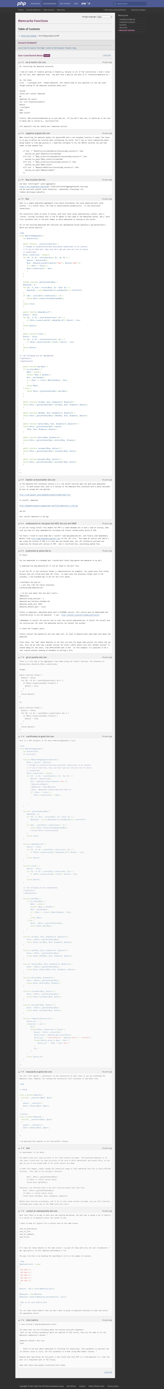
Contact (82, 1386)
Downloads (35, 3)
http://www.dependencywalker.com (45, 539)
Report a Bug (70, 48)
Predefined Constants (127, 22)
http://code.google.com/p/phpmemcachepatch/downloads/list (44, 495)
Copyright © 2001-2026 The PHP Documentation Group (41, 1386)
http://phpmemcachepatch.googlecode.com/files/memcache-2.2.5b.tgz (48, 506)
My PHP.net (71, 1386)
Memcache (61, 10)
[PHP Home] (21, 3)
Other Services (49, 10)
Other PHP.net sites (96, 1386)
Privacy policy (113, 1386)
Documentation (50, 3)
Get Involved (65, 3)
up (19, 62)
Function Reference (34, 10)
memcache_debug (28, 36)
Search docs (120, 3)
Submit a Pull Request (55, 48)
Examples (122, 25)
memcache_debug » (138, 10)
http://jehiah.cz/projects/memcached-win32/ (80, 615)
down (23, 62)
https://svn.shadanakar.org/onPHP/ (34, 187)
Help (76, 3)
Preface (21, 10)
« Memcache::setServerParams (115, 10)
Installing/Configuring (127, 19)
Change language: (89, 17)
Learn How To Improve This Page (31, 48)
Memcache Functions (127, 30)
